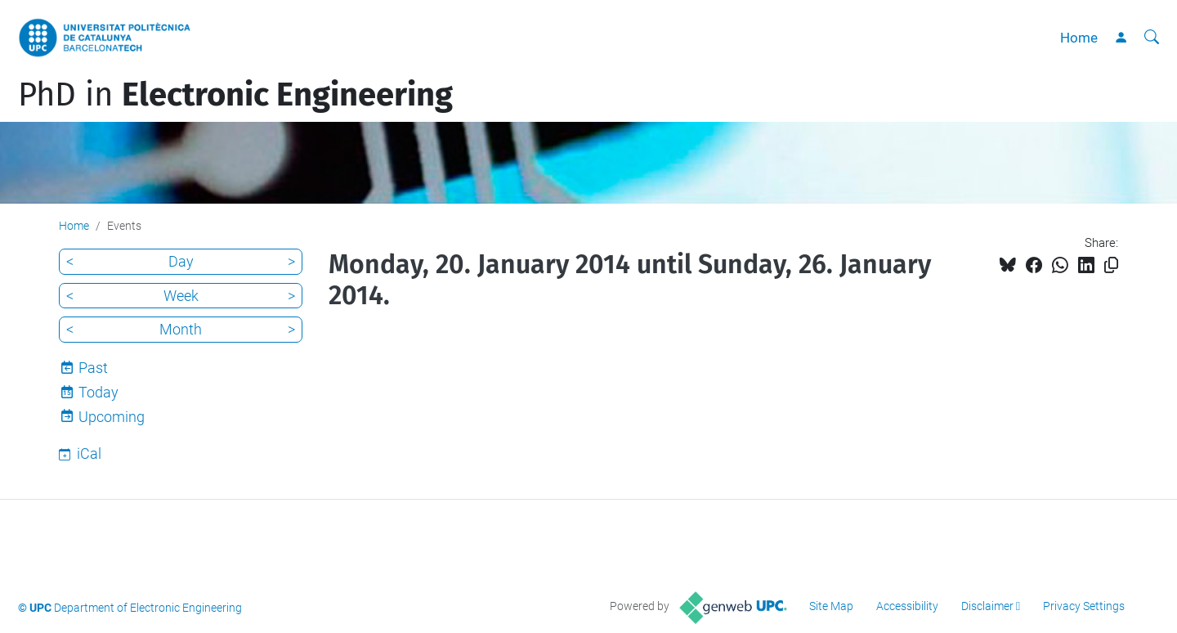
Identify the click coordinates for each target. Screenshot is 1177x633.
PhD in (235, 94)
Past (93, 367)
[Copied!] (1111, 265)
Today (98, 392)
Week (181, 295)
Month (180, 329)
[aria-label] (1151, 37)
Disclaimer (987, 606)
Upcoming (111, 416)
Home (1079, 37)
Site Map (831, 606)
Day (181, 261)
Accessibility (907, 606)
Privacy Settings (1084, 606)
